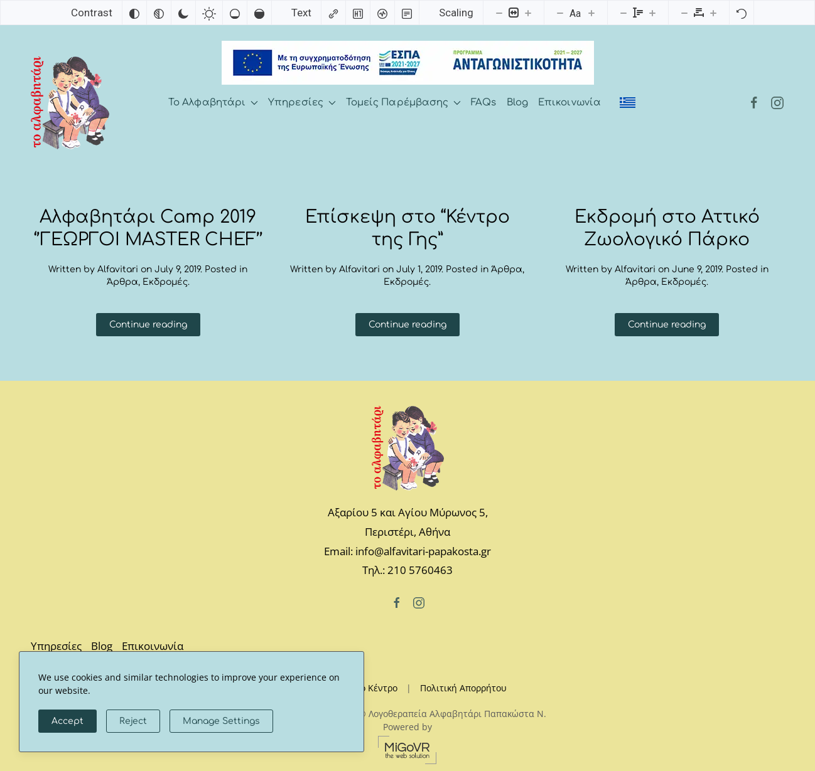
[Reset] (741, 12)
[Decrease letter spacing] (684, 12)
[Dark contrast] (183, 12)
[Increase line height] (652, 12)
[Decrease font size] (560, 12)
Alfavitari (117, 269)
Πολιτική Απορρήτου (463, 688)
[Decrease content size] (499, 12)
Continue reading (148, 324)
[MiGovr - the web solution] (407, 749)
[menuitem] (627, 103)
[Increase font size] (591, 12)
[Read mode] (406, 12)
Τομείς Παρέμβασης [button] (403, 102)
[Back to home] (70, 102)
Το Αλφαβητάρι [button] (213, 102)
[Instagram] (777, 102)
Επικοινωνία (569, 102)
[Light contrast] (209, 12)
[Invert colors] (134, 12)
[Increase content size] (528, 12)
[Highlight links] (333, 12)
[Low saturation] (234, 12)
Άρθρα (122, 282)
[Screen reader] (382, 12)
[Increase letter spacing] (713, 12)
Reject (133, 721)
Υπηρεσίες (56, 646)
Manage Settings (221, 721)
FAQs (483, 102)
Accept (67, 721)
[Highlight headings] (357, 12)
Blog (517, 102)
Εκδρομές (165, 282)
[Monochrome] (158, 12)
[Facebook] (754, 102)
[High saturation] (259, 12)
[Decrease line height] (623, 12)
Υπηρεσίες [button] (302, 102)
